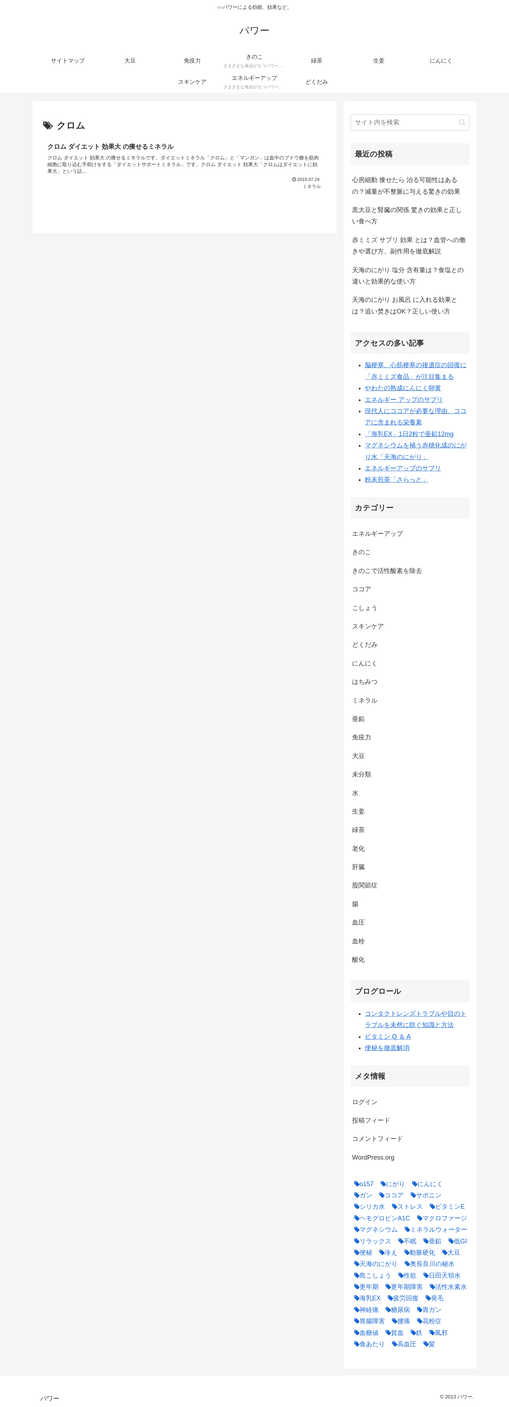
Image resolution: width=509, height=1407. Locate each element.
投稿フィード (371, 1120)
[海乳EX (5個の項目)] (366, 1298)
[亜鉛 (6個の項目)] (430, 1241)
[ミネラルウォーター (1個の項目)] (434, 1229)
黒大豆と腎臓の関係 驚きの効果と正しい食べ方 (407, 215)
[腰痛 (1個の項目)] (399, 1321)
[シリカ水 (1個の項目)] (368, 1206)
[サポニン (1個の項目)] (424, 1195)
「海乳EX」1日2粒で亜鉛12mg (409, 434)
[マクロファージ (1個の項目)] (440, 1218)
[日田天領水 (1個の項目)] (440, 1275)
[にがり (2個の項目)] (391, 1184)
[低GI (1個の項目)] (456, 1241)
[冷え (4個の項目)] (386, 1252)
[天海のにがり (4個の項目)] (374, 1264)
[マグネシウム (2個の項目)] (374, 1229)
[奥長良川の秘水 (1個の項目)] (428, 1264)
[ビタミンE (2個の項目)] (445, 1206)
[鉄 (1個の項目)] (414, 1332)
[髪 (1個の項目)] (427, 1344)
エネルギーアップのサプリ (403, 468)
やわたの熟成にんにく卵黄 (403, 388)
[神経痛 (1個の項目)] (365, 1309)
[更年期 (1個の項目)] (365, 1286)
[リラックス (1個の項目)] (371, 1241)
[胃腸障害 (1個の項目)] (368, 1321)
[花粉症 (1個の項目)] (427, 1321)
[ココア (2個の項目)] (390, 1195)
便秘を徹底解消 (387, 1047)
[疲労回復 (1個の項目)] (401, 1298)
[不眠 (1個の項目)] (405, 1241)
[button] (462, 122)
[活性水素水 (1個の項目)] (446, 1286)
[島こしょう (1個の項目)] (371, 1275)
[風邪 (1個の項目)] (436, 1332)
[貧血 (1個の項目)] (393, 1332)
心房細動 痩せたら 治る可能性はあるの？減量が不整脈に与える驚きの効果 (406, 185)
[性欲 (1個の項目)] (405, 1275)
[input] (410, 122)
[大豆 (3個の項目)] (449, 1252)
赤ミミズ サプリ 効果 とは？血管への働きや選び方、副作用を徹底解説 (409, 245)
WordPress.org (373, 1157)
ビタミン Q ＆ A (388, 1036)
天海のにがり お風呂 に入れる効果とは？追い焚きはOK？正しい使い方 (404, 305)
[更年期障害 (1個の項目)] (402, 1286)
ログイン (365, 1102)
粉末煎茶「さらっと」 (396, 479)
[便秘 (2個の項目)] (361, 1252)
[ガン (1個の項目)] (361, 1195)
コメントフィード (377, 1138)
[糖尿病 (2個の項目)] (396, 1309)
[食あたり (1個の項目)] (368, 1344)
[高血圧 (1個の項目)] (402, 1344)
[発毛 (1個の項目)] (433, 1298)
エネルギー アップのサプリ (404, 399)
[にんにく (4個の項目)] (426, 1184)
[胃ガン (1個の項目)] (427, 1309)
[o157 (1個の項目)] (362, 1184)
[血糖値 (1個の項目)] (365, 1332)
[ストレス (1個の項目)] (405, 1206)
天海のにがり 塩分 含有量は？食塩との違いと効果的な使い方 (408, 275)
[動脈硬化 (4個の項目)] (418, 1252)
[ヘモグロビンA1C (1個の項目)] (380, 1218)
